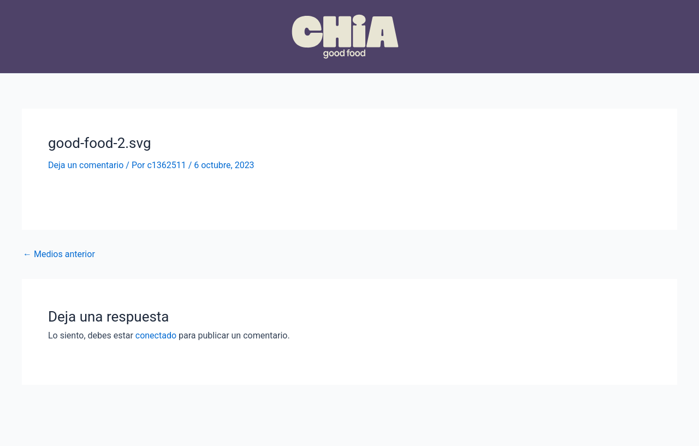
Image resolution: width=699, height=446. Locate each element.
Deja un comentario (85, 165)
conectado (155, 335)
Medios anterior (59, 254)
